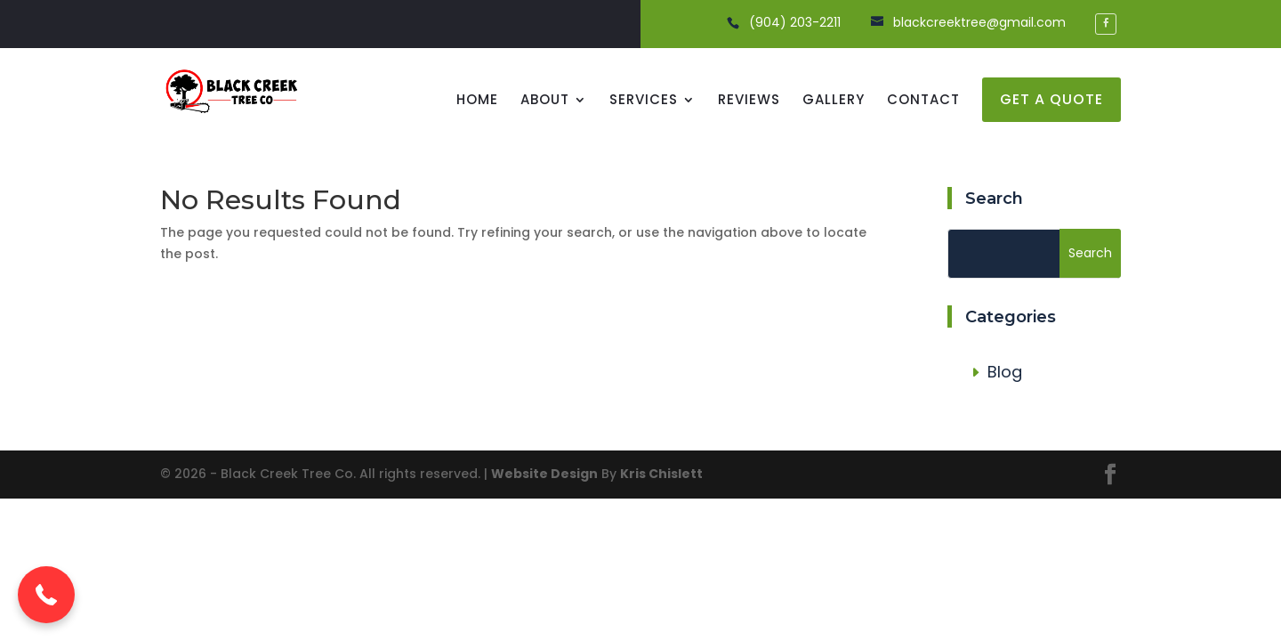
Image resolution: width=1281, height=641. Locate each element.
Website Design (544, 474)
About (544, 101)
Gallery (833, 101)
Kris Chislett (661, 474)
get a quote (1051, 99)
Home (477, 101)
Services (643, 101)
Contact (923, 101)
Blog (1004, 372)
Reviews (749, 101)
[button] (46, 594)
